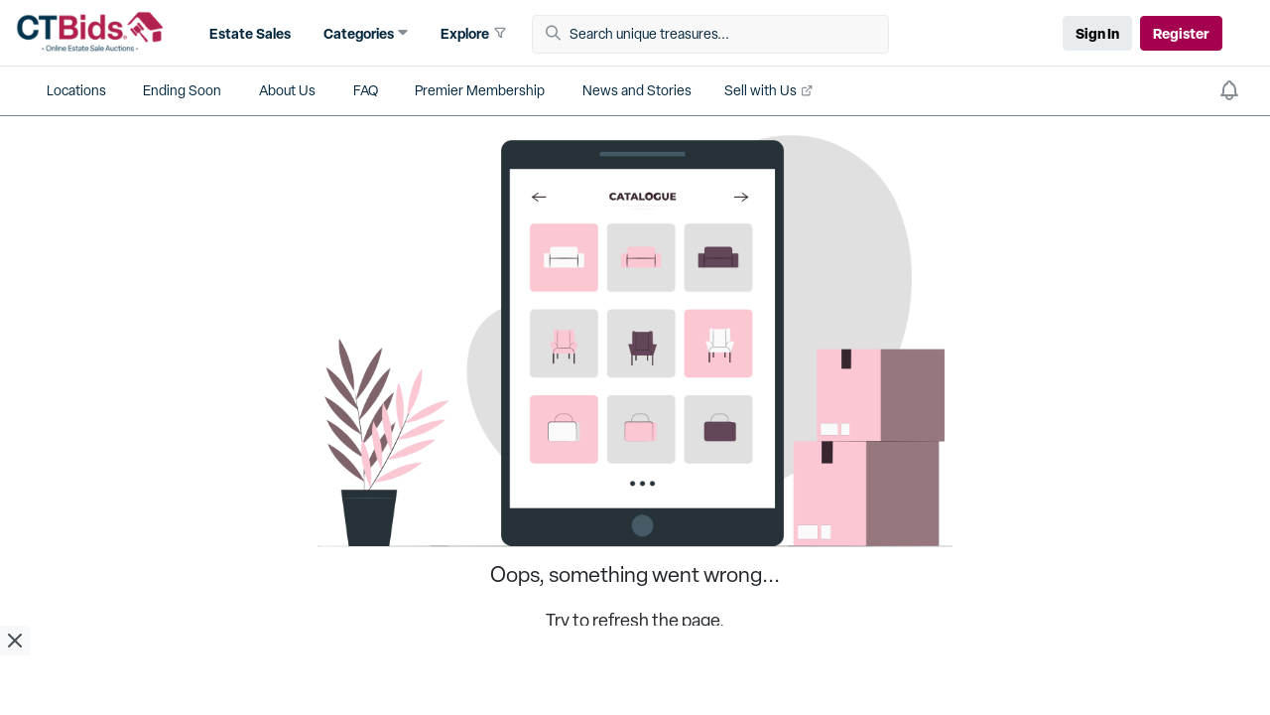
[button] (247, 33)
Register (1181, 33)
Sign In (1097, 33)
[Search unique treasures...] (717, 34)
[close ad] (15, 640)
